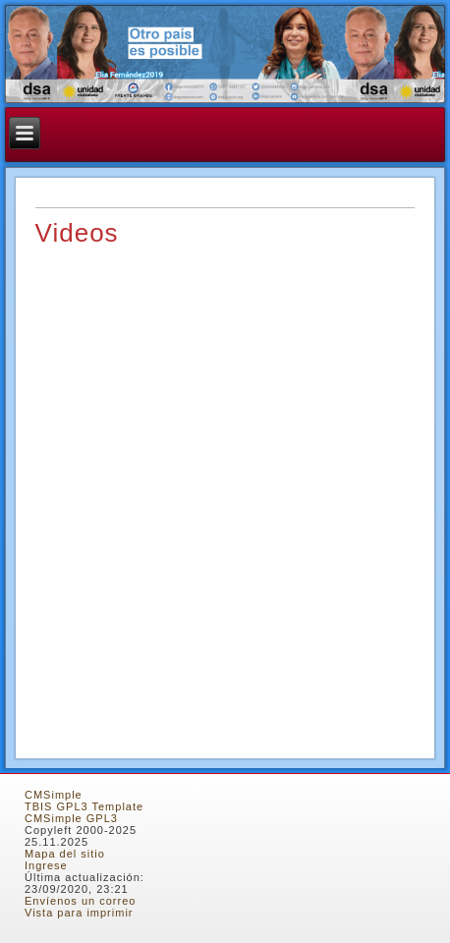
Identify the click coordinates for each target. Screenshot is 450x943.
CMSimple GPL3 (71, 818)
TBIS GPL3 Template (84, 806)
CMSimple (54, 795)
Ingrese (46, 865)
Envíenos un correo (80, 901)
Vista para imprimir (79, 912)
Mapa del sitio (65, 854)
